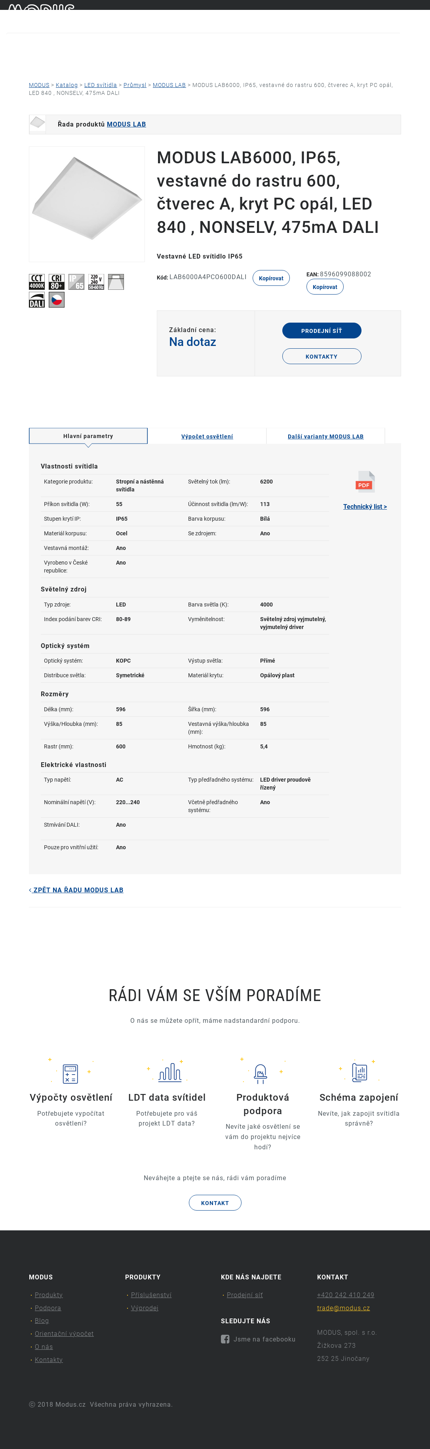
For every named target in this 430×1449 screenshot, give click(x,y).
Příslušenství (151, 1295)
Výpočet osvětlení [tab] (207, 436)
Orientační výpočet (207, 61)
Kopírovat (271, 278)
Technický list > (365, 490)
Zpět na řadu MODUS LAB (76, 890)
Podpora (90, 61)
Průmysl (135, 85)
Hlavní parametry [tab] (88, 436)
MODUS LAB (169, 85)
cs (407, 15)
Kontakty (336, 61)
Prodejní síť (321, 331)
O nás (278, 61)
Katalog (67, 85)
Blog (142, 61)
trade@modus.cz (343, 1308)
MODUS (39, 85)
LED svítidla (100, 85)
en (420, 15)
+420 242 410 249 (346, 1295)
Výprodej (145, 1308)
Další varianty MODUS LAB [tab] (326, 436)
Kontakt (215, 1203)
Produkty (27, 61)
